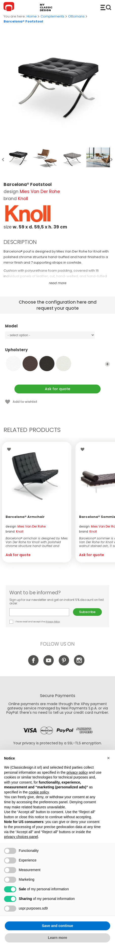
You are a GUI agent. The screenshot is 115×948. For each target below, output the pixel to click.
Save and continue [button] (57, 926)
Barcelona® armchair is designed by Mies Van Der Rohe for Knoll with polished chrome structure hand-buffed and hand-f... (37, 542)
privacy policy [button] (77, 772)
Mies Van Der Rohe (40, 191)
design (26, 526)
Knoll (23, 199)
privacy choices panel (21, 837)
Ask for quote (57, 388)
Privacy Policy (53, 621)
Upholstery (57, 352)
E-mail (39, 612)
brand (14, 531)
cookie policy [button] (39, 792)
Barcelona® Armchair (25, 516)
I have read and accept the (35, 622)
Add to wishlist (25, 401)
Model (57, 328)
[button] (108, 758)
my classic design (46, 7)
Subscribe (87, 611)
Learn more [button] (57, 938)
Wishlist (10, 449)
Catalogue (105, 7)
